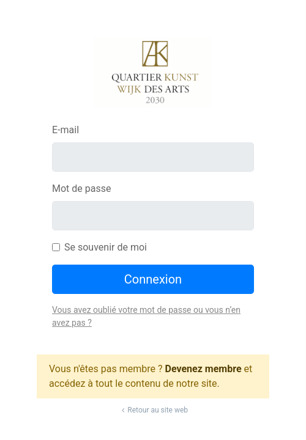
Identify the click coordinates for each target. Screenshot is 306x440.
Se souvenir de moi (105, 247)
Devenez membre (203, 369)
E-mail (65, 130)
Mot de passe (81, 188)
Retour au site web (153, 410)
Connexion (153, 279)
